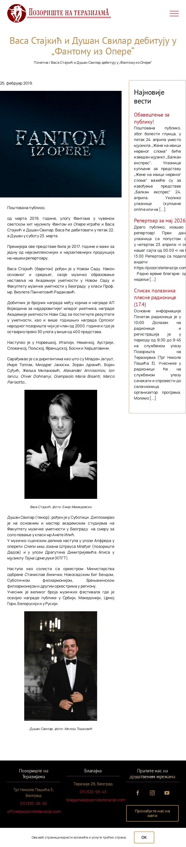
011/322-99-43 (93, 791)
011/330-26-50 (33, 803)
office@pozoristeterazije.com (34, 811)
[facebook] (138, 793)
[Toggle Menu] (174, 13)
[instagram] (152, 793)
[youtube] (167, 793)
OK (144, 837)
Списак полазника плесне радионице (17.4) (155, 297)
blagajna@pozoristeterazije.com (96, 799)
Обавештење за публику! (152, 118)
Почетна (41, 62)
